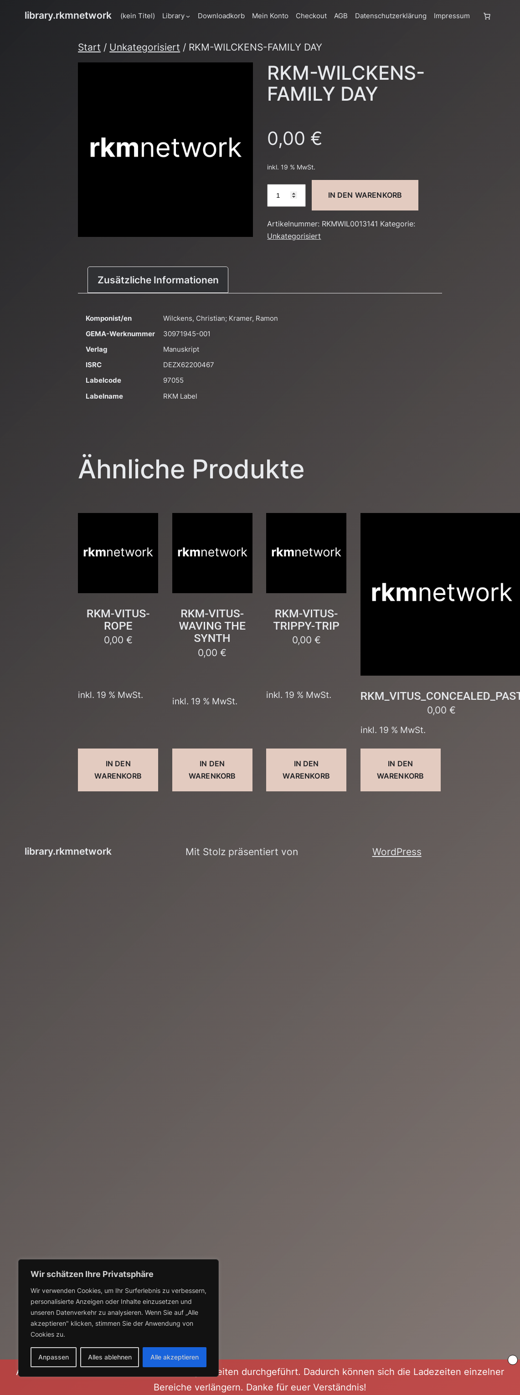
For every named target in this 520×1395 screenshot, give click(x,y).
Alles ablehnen (110, 1357)
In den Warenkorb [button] (117, 769)
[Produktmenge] (286, 195)
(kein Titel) (137, 15)
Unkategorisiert (144, 47)
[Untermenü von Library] (188, 16)
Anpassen (53, 1357)
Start (89, 47)
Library (173, 15)
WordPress (397, 851)
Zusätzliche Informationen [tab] (158, 280)
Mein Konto (270, 15)
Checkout (311, 15)
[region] (118, 1318)
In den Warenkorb (365, 195)
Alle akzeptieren (174, 1357)
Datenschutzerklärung (391, 15)
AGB (341, 15)
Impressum (452, 15)
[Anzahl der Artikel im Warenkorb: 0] (486, 16)
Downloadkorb (221, 15)
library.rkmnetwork (68, 15)
